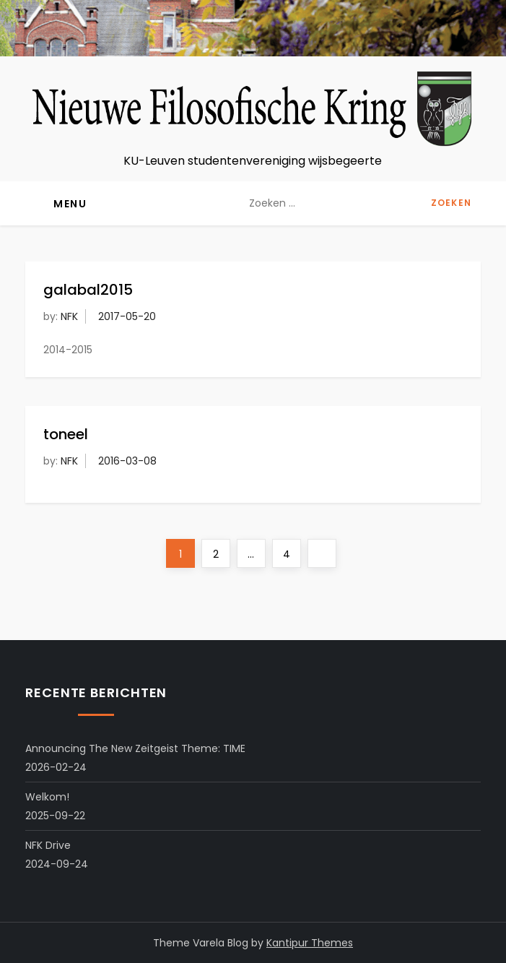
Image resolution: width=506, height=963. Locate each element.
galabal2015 (88, 290)
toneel (65, 434)
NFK (69, 316)
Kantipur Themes (309, 943)
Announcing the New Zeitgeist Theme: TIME (135, 748)
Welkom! (47, 797)
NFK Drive (48, 845)
